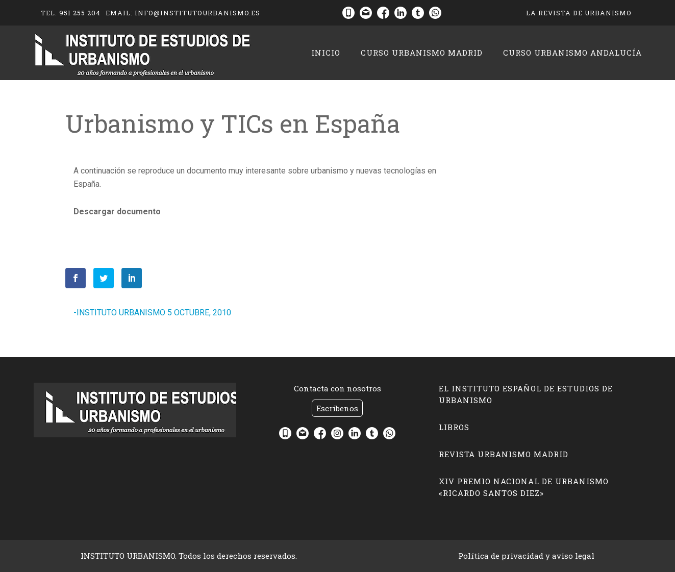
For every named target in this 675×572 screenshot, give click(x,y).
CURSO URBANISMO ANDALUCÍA (572, 52)
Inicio (325, 52)
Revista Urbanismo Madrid (503, 454)
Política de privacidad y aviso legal (526, 556)
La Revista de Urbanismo (579, 13)
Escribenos (337, 408)
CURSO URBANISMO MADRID (422, 52)
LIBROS (454, 427)
